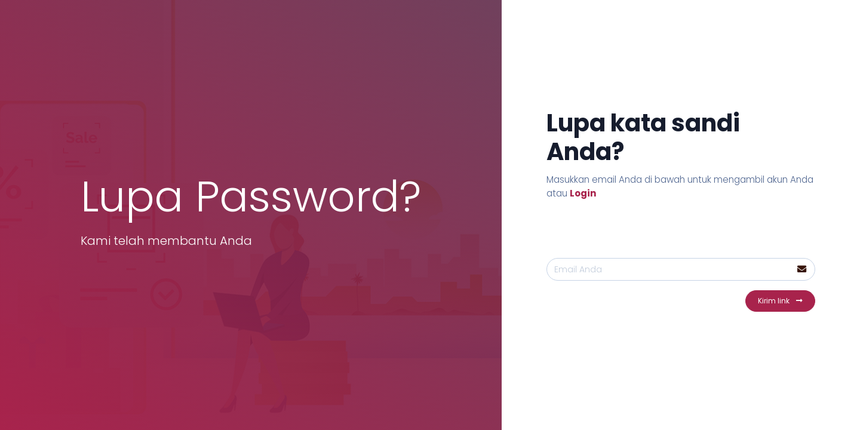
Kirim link (780, 301)
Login (583, 193)
